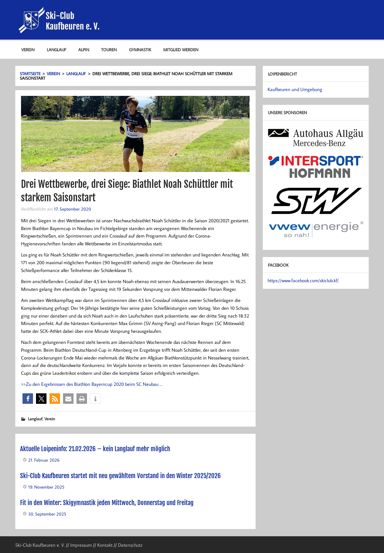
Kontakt (104, 545)
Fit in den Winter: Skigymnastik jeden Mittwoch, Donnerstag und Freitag (107, 503)
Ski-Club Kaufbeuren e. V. (40, 545)
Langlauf (56, 49)
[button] (27, 398)
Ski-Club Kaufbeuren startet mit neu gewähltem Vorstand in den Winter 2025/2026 (120, 476)
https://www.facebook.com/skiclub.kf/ (303, 280)
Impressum (81, 545)
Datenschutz (130, 545)
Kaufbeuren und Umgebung (295, 89)
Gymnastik (140, 49)
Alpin (83, 49)
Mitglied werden (180, 49)
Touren (109, 49)
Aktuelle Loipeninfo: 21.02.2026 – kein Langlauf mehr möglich (95, 449)
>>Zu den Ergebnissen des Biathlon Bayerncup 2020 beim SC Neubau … (91, 384)
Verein (27, 49)
